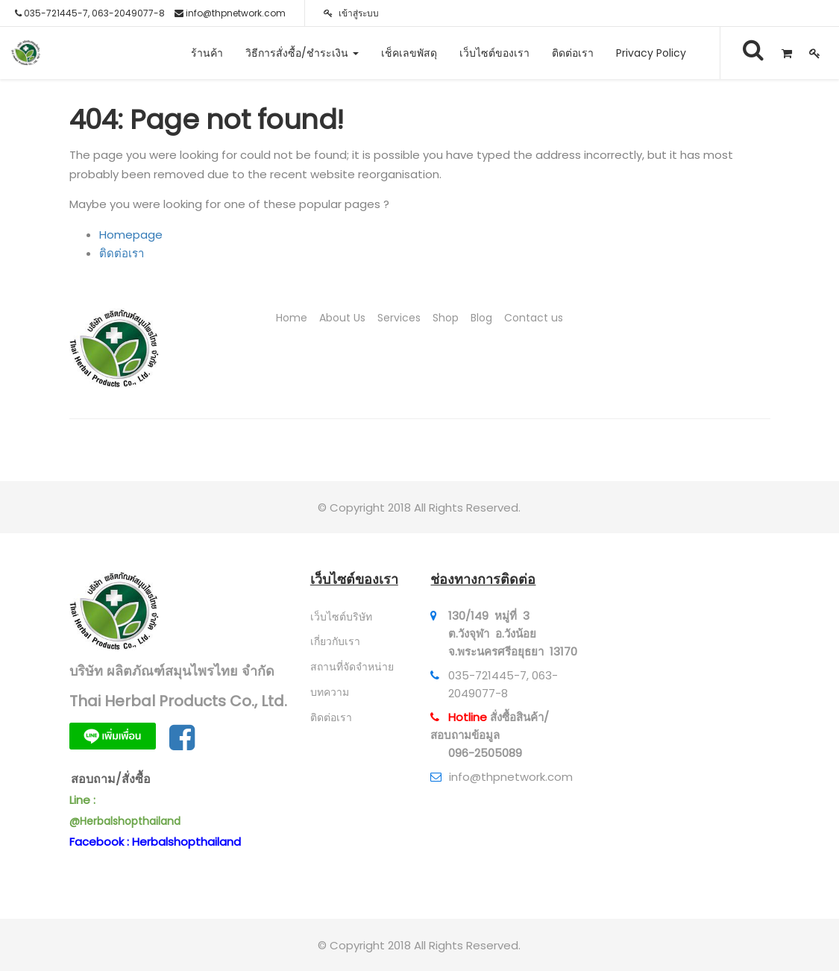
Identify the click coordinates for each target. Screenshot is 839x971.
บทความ (329, 692)
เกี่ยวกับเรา (335, 641)
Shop (446, 317)
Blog (481, 317)
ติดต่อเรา (121, 253)
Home (291, 317)
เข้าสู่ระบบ (351, 13)
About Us (342, 317)
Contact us (533, 317)
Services (399, 317)
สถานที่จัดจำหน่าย (352, 666)
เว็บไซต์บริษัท (341, 616)
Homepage (131, 234)
